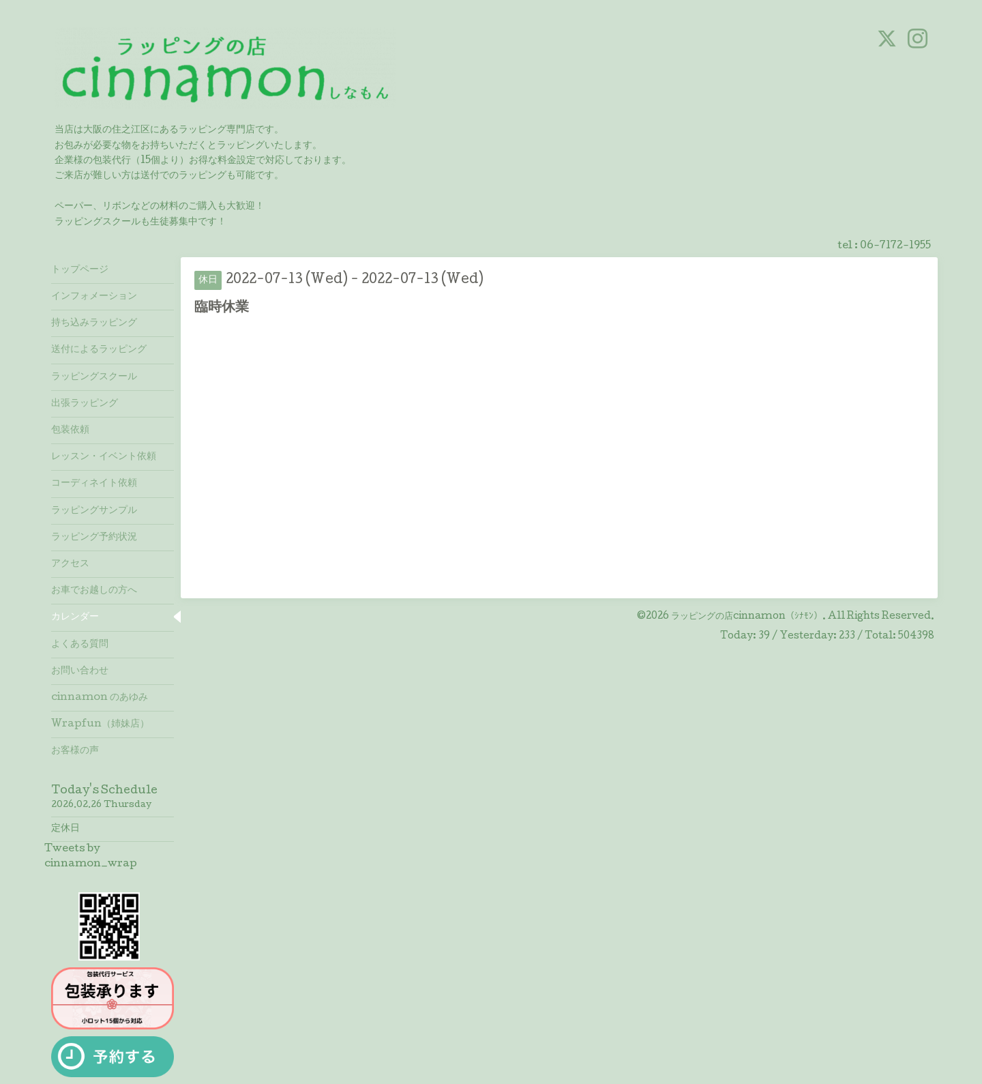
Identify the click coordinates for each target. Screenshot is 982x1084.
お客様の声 (75, 751)
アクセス (70, 564)
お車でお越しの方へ (94, 590)
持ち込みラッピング (94, 323)
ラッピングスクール (94, 377)
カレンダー (75, 617)
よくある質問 (79, 644)
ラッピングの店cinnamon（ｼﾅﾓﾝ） (746, 616)
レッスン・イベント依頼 (103, 457)
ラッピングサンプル (94, 511)
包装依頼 (70, 430)
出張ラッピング (84, 403)
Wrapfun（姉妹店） (100, 724)
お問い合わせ (79, 671)
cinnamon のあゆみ (99, 697)
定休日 (65, 828)
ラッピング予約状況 (94, 537)
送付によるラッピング (99, 350)
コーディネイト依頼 (94, 483)
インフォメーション (94, 296)
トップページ (79, 270)
